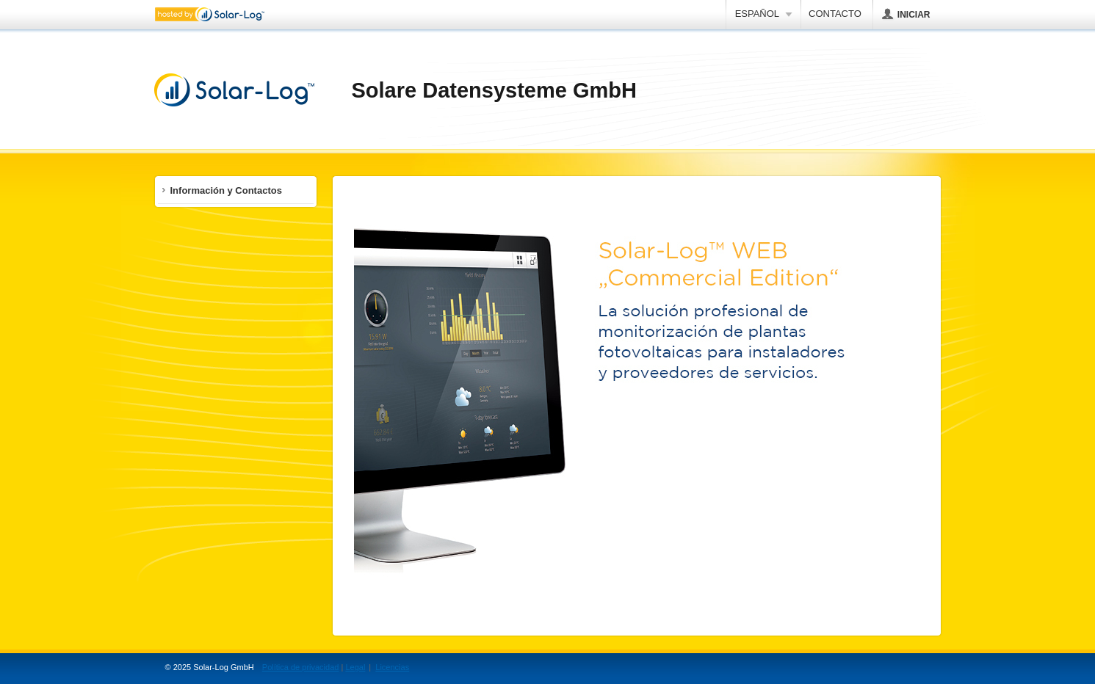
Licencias (392, 667)
